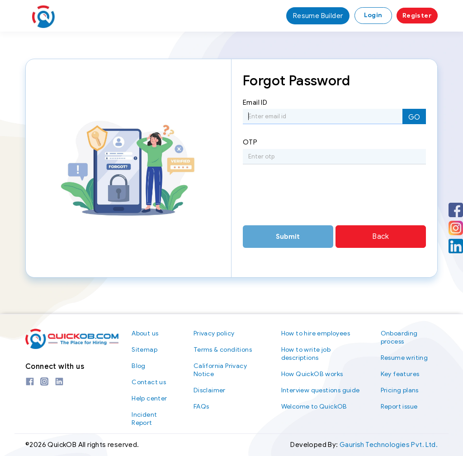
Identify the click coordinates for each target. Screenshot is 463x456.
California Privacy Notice (220, 370)
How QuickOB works (312, 374)
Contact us (149, 382)
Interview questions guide (320, 390)
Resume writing (404, 358)
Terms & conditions (223, 350)
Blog (139, 366)
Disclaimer (210, 390)
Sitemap (144, 350)
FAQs (201, 406)
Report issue (399, 406)
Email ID (255, 102)
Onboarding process (399, 337)
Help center (149, 398)
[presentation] (311, 197)
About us (145, 333)
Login (373, 15)
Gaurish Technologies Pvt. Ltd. (389, 445)
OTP (250, 142)
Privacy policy (214, 333)
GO (414, 117)
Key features (400, 374)
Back (380, 236)
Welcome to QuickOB (314, 406)
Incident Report (144, 419)
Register (417, 15)
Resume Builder (318, 16)
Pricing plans (400, 390)
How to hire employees (315, 333)
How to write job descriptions (306, 354)
